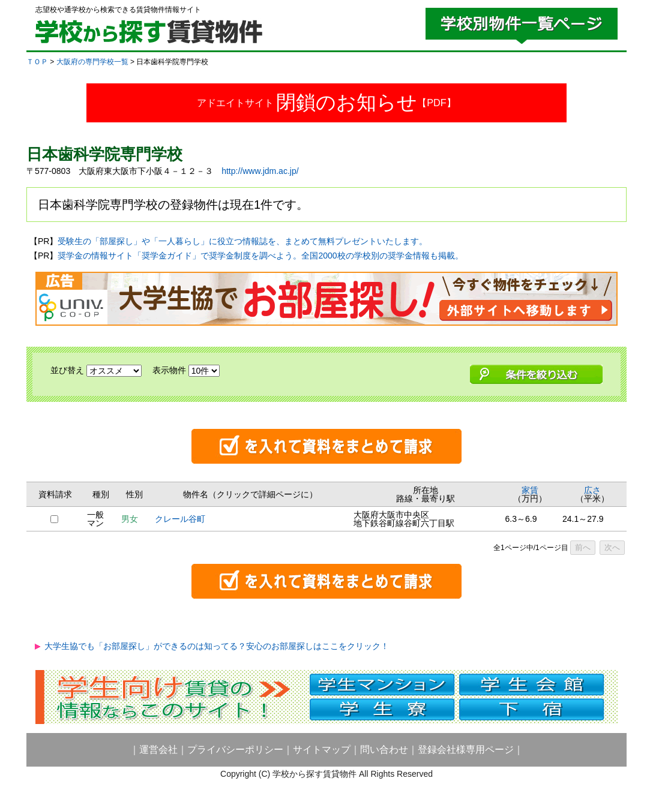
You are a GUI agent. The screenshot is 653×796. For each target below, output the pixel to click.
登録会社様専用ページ (466, 749)
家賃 (530, 490)
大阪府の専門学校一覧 (92, 62)
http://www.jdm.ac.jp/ (259, 171)
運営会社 (158, 749)
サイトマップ (322, 749)
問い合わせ (384, 749)
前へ (583, 547)
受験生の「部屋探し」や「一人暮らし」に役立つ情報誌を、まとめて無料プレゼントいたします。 (242, 241)
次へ (612, 547)
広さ (592, 490)
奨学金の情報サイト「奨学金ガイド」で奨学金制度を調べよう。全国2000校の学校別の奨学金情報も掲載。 (260, 255)
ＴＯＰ (37, 62)
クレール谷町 (180, 519)
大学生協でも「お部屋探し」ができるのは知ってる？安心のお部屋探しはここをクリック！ (216, 646)
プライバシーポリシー (235, 749)
